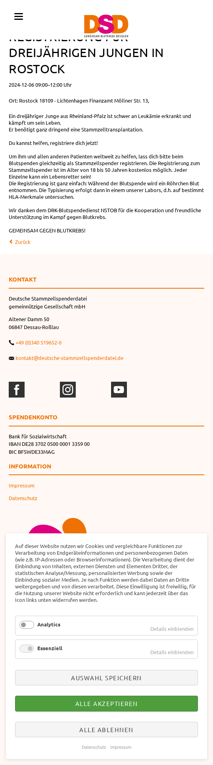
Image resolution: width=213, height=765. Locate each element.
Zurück (23, 241)
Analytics (48, 624)
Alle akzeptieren (106, 703)
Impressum (22, 485)
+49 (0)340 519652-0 (38, 342)
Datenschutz (23, 498)
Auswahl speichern (106, 677)
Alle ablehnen (106, 729)
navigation (18, 16)
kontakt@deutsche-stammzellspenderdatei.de (69, 357)
